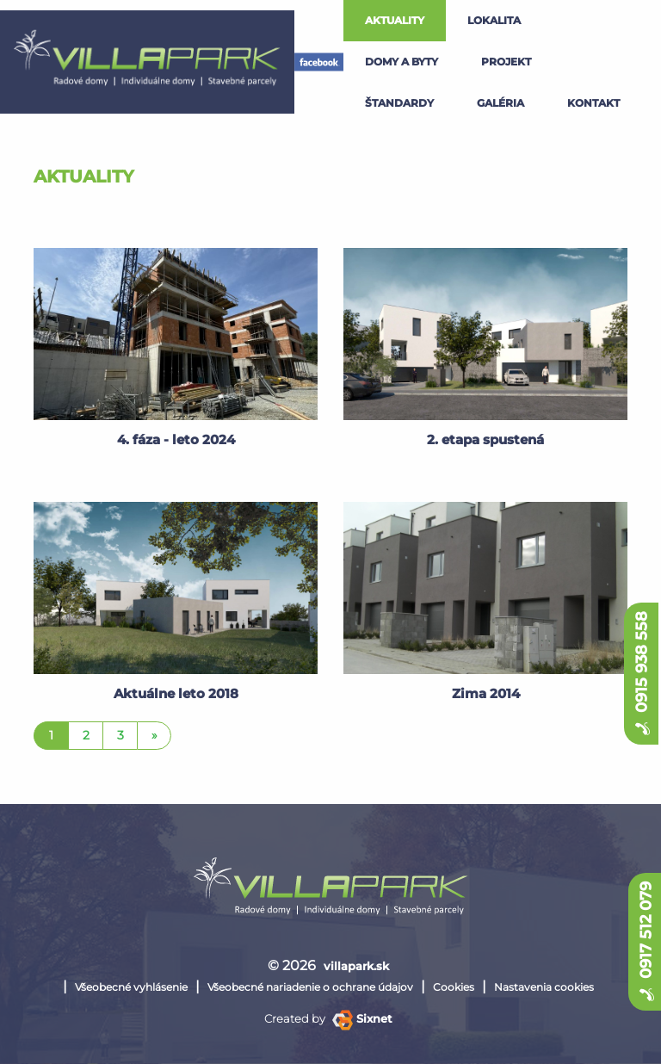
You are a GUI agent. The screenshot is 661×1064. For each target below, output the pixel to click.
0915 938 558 (641, 673)
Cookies (453, 986)
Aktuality (394, 20)
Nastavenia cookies (544, 986)
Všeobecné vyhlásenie (131, 986)
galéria (500, 102)
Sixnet (362, 1018)
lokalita (494, 20)
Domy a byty (401, 61)
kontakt (593, 102)
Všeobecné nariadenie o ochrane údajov (310, 986)
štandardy (399, 102)
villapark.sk (356, 966)
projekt (506, 61)
